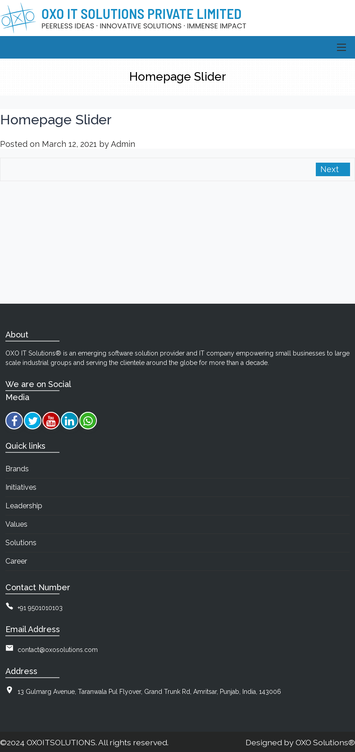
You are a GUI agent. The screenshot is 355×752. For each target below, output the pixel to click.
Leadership (23, 505)
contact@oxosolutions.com (58, 649)
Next (330, 169)
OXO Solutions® (325, 742)
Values (16, 524)
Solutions (20, 542)
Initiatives (20, 487)
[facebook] (14, 420)
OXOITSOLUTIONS (61, 742)
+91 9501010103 (40, 607)
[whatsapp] (88, 420)
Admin (123, 144)
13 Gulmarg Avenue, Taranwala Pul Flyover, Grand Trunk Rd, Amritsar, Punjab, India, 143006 (149, 691)
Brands (17, 469)
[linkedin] (69, 420)
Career (16, 561)
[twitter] (32, 420)
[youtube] (51, 420)
